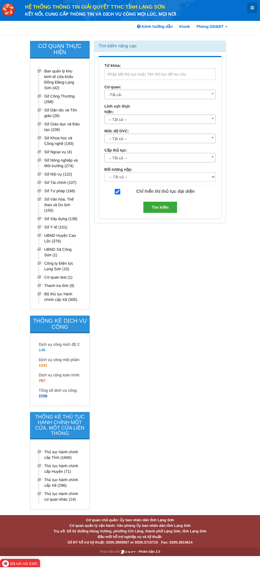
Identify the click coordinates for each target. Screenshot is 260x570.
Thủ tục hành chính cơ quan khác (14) (61, 496)
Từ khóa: (112, 65)
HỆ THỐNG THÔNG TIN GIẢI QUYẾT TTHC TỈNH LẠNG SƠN (95, 7)
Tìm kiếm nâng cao (117, 46)
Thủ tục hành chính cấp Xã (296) (61, 483)
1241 (43, 365)
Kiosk (184, 26)
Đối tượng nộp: (118, 169)
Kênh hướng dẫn (155, 26)
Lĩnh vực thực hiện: (117, 109)
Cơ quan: (112, 87)
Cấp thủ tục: (115, 150)
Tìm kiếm (160, 207)
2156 (43, 396)
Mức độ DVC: (116, 131)
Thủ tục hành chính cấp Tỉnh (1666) (61, 455)
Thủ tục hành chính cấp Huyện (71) (61, 469)
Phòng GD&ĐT (212, 26)
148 (42, 350)
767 (42, 380)
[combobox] (160, 94)
